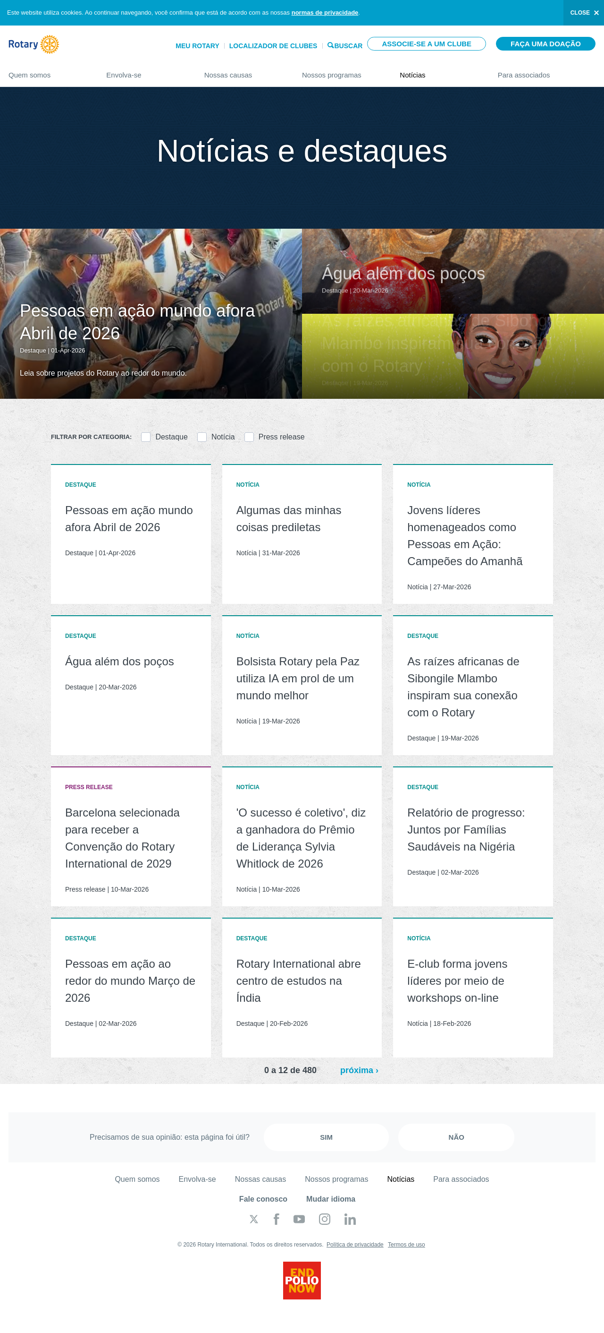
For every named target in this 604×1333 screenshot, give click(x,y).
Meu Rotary (197, 46)
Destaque (171, 437)
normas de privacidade (325, 12)
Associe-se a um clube (426, 44)
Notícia (223, 437)
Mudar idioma (330, 1199)
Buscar (348, 45)
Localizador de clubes (273, 46)
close (580, 12)
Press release (282, 437)
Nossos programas (341, 71)
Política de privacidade (355, 1244)
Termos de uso (406, 1244)
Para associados (547, 71)
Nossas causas (243, 71)
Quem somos (47, 71)
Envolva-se (145, 71)
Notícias (439, 71)
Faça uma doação (546, 44)
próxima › (359, 1070)
